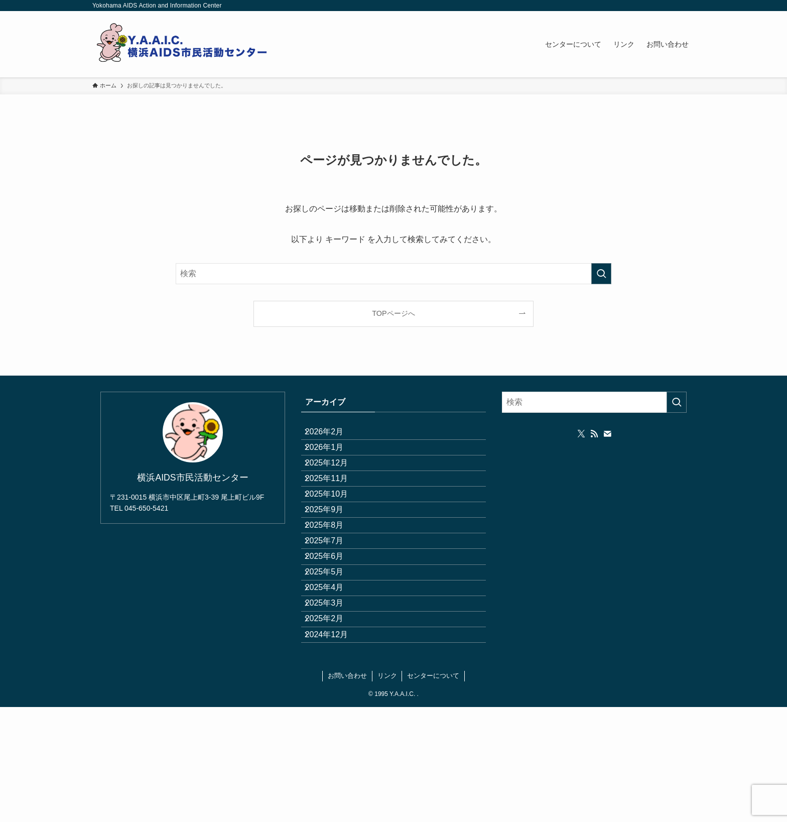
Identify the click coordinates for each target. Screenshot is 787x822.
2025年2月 (332, 721)
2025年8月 (332, 578)
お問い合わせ (347, 790)
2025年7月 (332, 602)
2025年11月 (334, 507)
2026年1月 (332, 459)
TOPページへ (393, 313)
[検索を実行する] (601, 273)
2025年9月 (332, 554)
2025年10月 (334, 531)
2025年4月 (332, 673)
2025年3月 (332, 697)
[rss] (594, 434)
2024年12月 (334, 745)
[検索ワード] (393, 273)
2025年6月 (332, 626)
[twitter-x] (581, 434)
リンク (387, 790)
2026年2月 (332, 435)
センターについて (433, 790)
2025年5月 (332, 650)
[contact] (607, 434)
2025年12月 (334, 483)
